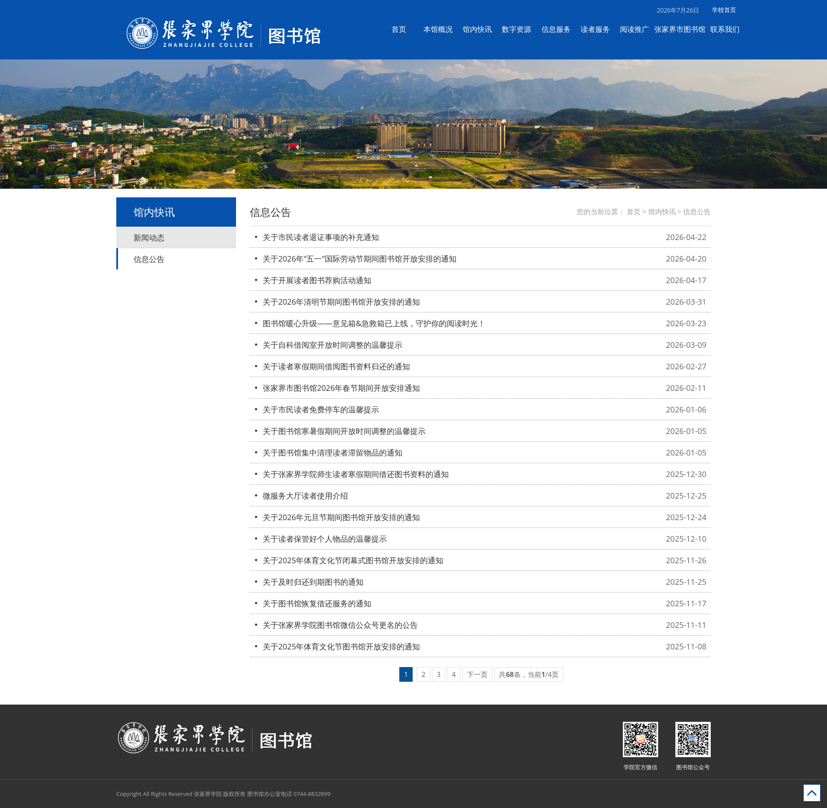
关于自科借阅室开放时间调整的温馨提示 (332, 345)
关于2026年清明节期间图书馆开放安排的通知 (341, 301)
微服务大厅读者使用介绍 (305, 495)
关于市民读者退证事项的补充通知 (321, 237)
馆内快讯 (482, 29)
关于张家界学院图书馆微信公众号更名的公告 (340, 625)
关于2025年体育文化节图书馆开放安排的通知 (341, 646)
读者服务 (599, 29)
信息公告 (149, 259)
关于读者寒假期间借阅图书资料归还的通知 (336, 366)
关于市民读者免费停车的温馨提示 (321, 409)
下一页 (477, 674)
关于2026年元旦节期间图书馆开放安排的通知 (341, 517)
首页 (403, 29)
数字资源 (521, 29)
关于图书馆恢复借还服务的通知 (317, 603)
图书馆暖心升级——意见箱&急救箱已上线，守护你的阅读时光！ (374, 323)
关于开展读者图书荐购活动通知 (317, 280)
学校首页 (729, 10)
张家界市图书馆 (684, 29)
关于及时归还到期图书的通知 (313, 582)
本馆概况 (442, 29)
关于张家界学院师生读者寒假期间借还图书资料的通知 (356, 474)
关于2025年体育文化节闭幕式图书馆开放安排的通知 (353, 560)
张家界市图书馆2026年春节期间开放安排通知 (341, 388)
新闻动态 (149, 237)
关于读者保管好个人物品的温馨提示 (325, 538)
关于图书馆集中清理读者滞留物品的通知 (332, 452)
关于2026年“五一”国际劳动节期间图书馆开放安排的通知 (360, 258)
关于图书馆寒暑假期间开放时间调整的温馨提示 (344, 431)
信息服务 (560, 29)
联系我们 (729, 29)
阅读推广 (639, 29)
